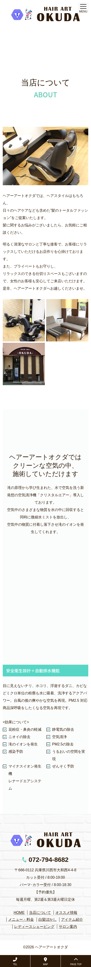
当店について (40, 913)
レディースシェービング (34, 927)
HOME (19, 913)
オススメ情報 (66, 913)
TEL (15, 961)
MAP (45, 961)
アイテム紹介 (72, 919)
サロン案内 (68, 927)
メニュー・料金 (21, 919)
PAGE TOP (76, 961)
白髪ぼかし (47, 919)
